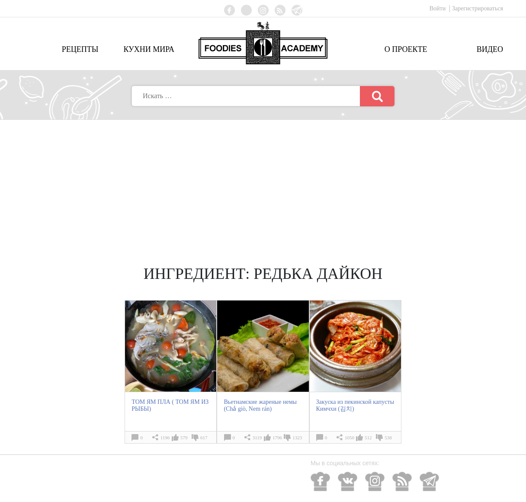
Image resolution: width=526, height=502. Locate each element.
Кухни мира (148, 49)
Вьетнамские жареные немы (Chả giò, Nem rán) (260, 405)
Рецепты (80, 49)
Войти (438, 8)
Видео (490, 49)
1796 (277, 437)
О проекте (406, 49)
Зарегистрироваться (477, 8)
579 (184, 437)
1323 (297, 437)
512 (368, 437)
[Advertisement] (263, 184)
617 (204, 437)
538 (388, 437)
